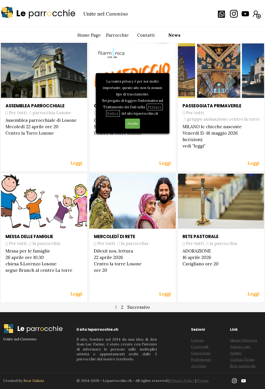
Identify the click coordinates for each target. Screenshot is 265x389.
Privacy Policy (182, 380)
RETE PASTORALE (201, 236)
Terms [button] (203, 380)
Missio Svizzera (243, 340)
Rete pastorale (243, 366)
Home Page (89, 35)
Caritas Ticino (242, 359)
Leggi (76, 163)
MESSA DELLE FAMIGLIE (29, 236)
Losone (197, 340)
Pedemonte (201, 359)
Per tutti (18, 112)
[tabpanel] (42, 13)
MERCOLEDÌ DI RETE (114, 236)
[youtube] (245, 13)
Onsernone (201, 353)
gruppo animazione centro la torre (223, 119)
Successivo (138, 307)
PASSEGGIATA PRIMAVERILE (212, 106)
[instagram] (233, 13)
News (174, 35)
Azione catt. (240, 346)
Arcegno (198, 366)
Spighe (236, 353)
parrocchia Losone (52, 112)
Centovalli (199, 346)
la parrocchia (46, 243)
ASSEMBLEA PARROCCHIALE (35, 106)
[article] (44, 107)
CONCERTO (106, 106)
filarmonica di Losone (125, 112)
